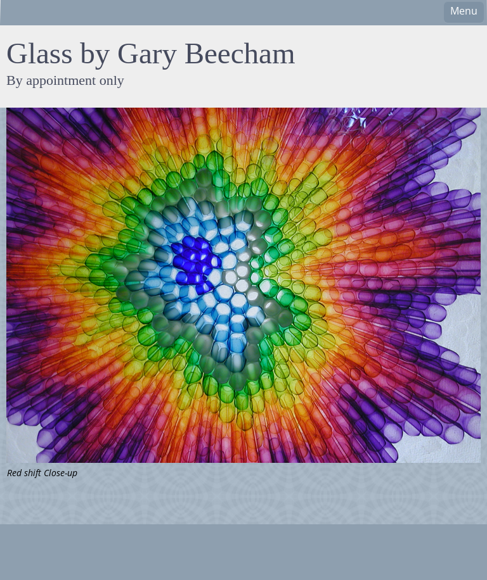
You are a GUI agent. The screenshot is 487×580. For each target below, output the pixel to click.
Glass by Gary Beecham (150, 53)
